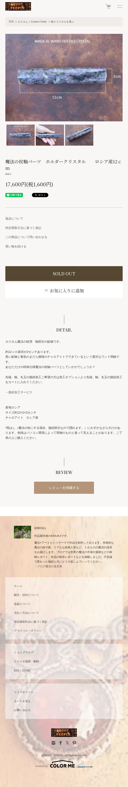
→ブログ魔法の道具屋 (48, 566)
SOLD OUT (64, 273)
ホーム (18, 586)
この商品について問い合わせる (26, 237)
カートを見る (22, 701)
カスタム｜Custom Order (32, 21)
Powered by (64, 764)
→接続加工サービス (18, 392)
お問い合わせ (22, 710)
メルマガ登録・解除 (26, 661)
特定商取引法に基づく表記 (23, 228)
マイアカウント (23, 692)
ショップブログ (23, 652)
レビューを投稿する (64, 487)
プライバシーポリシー (28, 631)
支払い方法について (26, 613)
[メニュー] (119, 6)
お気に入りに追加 (64, 290)
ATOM (26, 670)
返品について (14, 218)
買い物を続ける (15, 246)
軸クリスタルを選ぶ (62, 21)
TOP (11, 21)
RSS (16, 670)
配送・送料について (26, 595)
